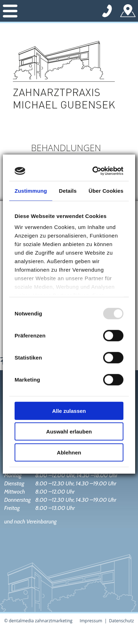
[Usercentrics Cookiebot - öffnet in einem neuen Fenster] (94, 171)
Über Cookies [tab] (106, 190)
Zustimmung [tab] (31, 190)
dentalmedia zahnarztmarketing (41, 621)
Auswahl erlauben (69, 432)
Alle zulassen (69, 411)
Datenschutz (121, 621)
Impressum (91, 621)
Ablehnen (69, 452)
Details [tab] (68, 190)
